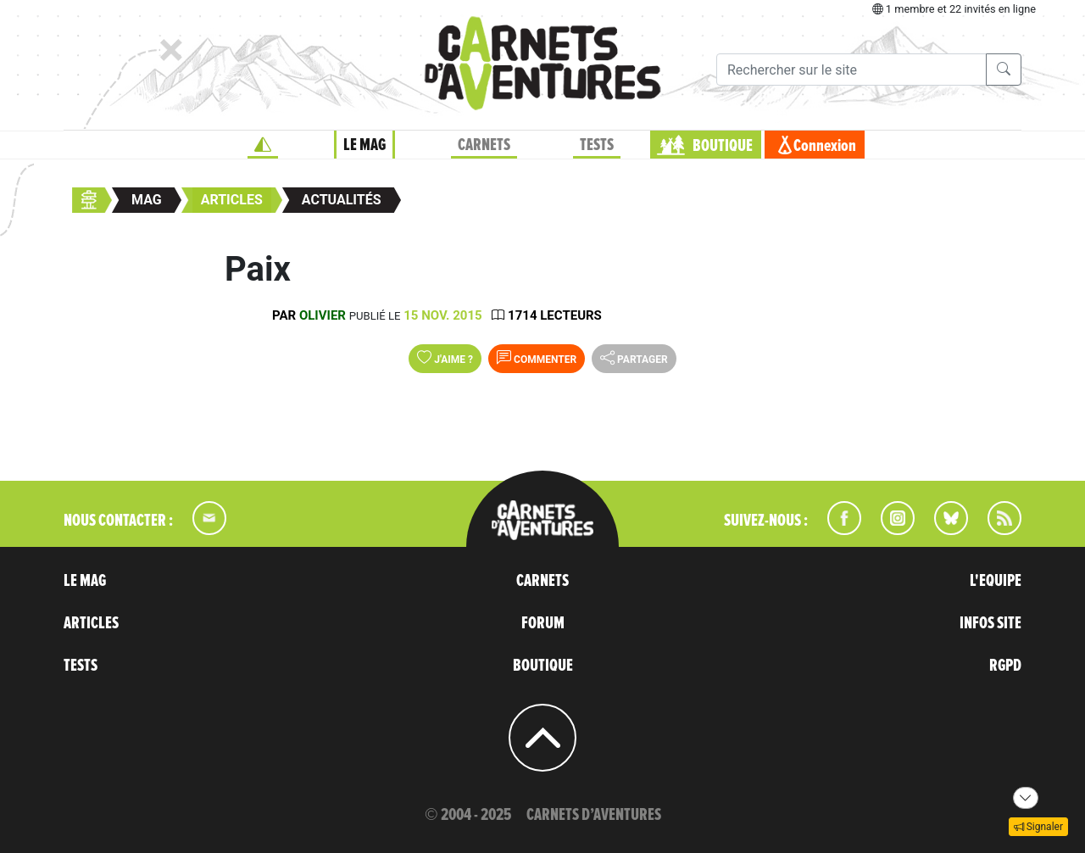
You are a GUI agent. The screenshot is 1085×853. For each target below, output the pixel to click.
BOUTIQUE (723, 145)
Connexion (824, 145)
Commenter (536, 357)
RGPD (1005, 665)
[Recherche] (851, 69)
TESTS (597, 145)
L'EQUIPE (995, 580)
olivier (322, 315)
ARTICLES (91, 623)
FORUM (543, 623)
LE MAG (364, 145)
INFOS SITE (990, 623)
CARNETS (484, 145)
